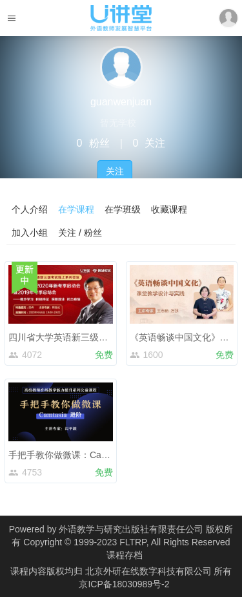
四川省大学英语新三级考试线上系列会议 (89, 337)
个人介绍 (30, 209)
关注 (115, 171)
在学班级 (123, 209)
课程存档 (124, 555)
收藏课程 (169, 209)
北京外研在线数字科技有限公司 (149, 571)
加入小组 (30, 232)
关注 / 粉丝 (80, 232)
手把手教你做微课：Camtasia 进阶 (78, 455)
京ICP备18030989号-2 (124, 584)
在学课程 (76, 209)
